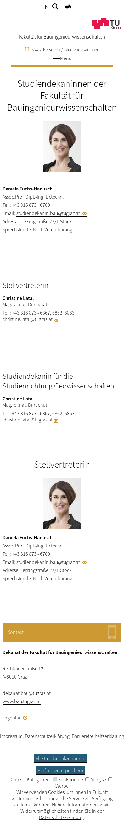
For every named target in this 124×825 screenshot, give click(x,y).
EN (45, 7)
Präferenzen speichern (60, 770)
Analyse (95, 779)
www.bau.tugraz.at (22, 701)
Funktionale (68, 779)
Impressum (11, 736)
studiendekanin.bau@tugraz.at (48, 213)
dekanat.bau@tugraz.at (27, 693)
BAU (31, 49)
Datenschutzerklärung (47, 736)
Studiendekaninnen (82, 49)
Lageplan (12, 717)
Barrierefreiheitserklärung (98, 736)
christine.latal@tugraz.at (28, 319)
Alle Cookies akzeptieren (61, 758)
